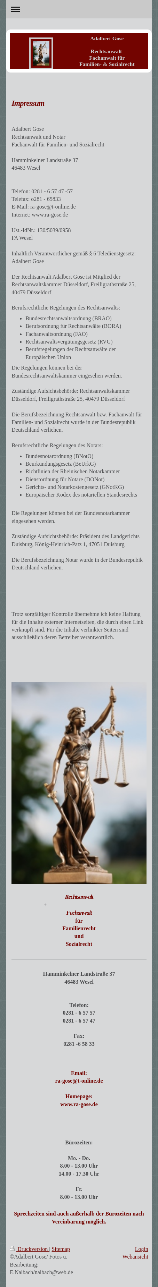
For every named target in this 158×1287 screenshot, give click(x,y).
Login (141, 1249)
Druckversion (29, 1249)
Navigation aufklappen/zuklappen (79, 9)
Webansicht (135, 1257)
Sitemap (61, 1249)
